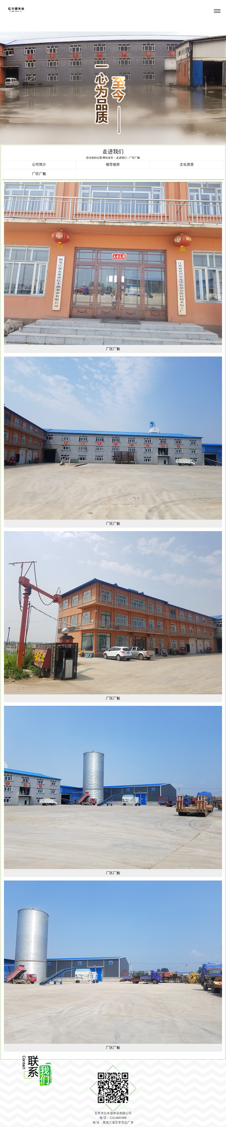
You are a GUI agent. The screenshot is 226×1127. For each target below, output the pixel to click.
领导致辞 (113, 164)
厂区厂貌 (39, 174)
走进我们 (121, 157)
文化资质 (187, 164)
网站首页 (108, 157)
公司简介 (39, 164)
